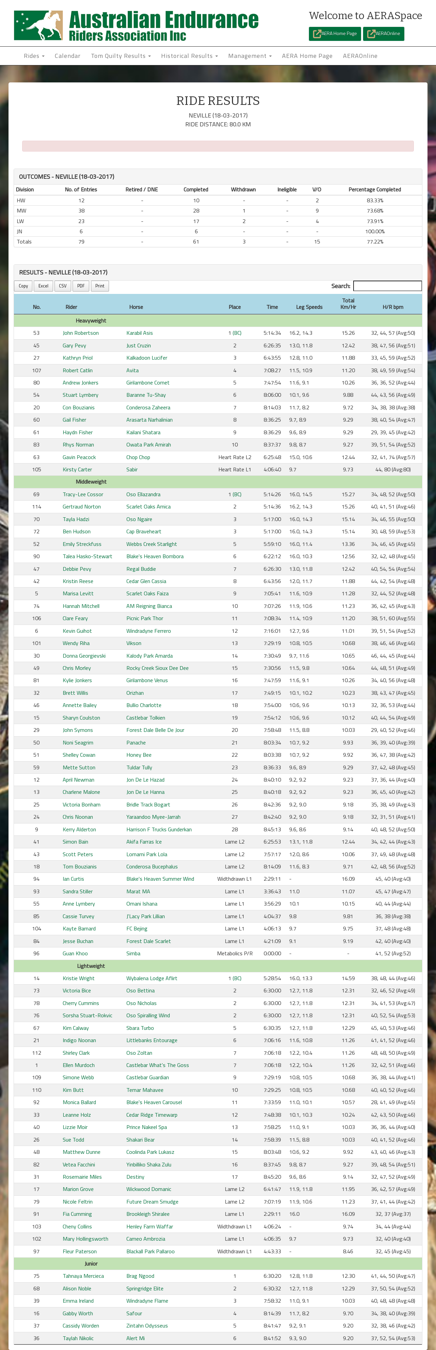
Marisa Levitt (78, 593)
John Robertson (81, 333)
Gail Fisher (74, 419)
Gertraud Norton (82, 506)
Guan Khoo (75, 953)
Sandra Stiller (78, 891)
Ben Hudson (77, 531)
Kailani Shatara (143, 432)
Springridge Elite (145, 1288)
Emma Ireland (78, 1301)
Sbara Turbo (140, 1028)
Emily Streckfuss (82, 544)
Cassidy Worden (81, 1325)
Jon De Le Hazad (145, 779)
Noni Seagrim (78, 742)
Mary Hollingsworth (85, 1239)
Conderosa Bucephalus (152, 866)
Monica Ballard (79, 1102)
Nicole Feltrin (78, 1201)
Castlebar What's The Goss (157, 1065)
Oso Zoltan (139, 1053)
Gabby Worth (78, 1313)
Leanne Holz (77, 1115)
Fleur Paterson (80, 1251)
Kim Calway (76, 1028)
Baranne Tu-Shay (146, 395)
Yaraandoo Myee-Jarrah (153, 817)
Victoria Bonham (81, 804)
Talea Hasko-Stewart (87, 556)
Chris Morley (77, 668)
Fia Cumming (77, 1214)
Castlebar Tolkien (145, 717)
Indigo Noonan (79, 1040)
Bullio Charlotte (143, 705)
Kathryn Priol (78, 358)
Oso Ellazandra (143, 494)
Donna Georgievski (84, 656)
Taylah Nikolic (78, 1338)
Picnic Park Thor (144, 618)
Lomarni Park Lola (146, 854)
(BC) (237, 333)
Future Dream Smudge (152, 1201)
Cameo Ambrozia (145, 1239)
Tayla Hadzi (76, 519)
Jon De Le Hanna (145, 792)
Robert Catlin (78, 370)
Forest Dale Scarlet (148, 941)
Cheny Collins (77, 1226)
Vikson (133, 643)
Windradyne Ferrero (148, 631)
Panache (136, 742)
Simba (133, 953)
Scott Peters (78, 854)
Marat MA (138, 891)
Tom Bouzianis (80, 866)
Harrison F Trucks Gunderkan (159, 829)
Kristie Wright (79, 978)
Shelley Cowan (79, 755)
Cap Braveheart (143, 531)
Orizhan (135, 693)
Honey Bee (139, 755)
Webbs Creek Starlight (151, 544)
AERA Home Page (335, 34)
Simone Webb (78, 1077)
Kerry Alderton (79, 829)
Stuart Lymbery (80, 395)
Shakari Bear (140, 1139)
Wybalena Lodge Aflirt (151, 978)
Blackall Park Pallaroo (150, 1251)
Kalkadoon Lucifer (146, 358)
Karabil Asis (139, 333)
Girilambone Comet (148, 382)
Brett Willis (75, 693)
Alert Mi (135, 1338)
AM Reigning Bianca (149, 606)
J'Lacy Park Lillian (145, 916)
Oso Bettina (140, 990)
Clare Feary (75, 618)
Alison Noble (77, 1288)
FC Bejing (136, 928)
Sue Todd (73, 1139)
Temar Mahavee (145, 1090)
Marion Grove (78, 1189)
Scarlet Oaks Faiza (147, 593)
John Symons (78, 730)
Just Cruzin (138, 345)
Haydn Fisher (78, 432)
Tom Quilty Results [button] (121, 55)
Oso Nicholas (141, 1003)
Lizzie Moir (75, 1127)
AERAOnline (383, 34)
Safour (134, 1313)
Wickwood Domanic (148, 1189)
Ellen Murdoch (79, 1065)
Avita (132, 370)
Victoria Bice (77, 990)
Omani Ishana (141, 903)
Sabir (132, 469)
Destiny (135, 1177)
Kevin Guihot (77, 631)
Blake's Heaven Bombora (155, 556)
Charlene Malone (81, 792)
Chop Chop (138, 457)
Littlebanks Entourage (151, 1040)
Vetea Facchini (79, 1164)
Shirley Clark (76, 1053)
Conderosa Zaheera (148, 407)
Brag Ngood (140, 1276)
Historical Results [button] (189, 55)
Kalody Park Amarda (149, 656)
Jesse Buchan (78, 941)
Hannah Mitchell (81, 606)
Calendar (68, 55)
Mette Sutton (79, 767)
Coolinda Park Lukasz (150, 1152)
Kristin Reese (78, 581)
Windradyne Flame (147, 1301)
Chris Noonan (78, 817)
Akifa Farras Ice (144, 841)
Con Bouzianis (79, 407)
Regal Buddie (141, 569)
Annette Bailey (80, 705)
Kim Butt (73, 1090)
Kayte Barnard (79, 928)
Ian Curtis (73, 879)
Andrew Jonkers (80, 382)
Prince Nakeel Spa (146, 1127)
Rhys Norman (78, 444)
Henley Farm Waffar (149, 1226)
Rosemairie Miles (82, 1177)
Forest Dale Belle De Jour (155, 730)
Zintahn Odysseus (147, 1325)
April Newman (78, 779)
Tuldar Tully (139, 767)
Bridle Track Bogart (148, 804)
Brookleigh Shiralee (148, 1214)
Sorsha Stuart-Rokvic (87, 1015)
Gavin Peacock (79, 457)
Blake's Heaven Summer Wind (160, 879)
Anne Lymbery (79, 903)
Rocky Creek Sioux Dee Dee (157, 668)
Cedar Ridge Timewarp (151, 1115)
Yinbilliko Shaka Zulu (148, 1164)
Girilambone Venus (147, 680)
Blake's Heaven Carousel (154, 1102)
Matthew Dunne (81, 1152)
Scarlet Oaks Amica (148, 506)
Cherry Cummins (81, 1003)
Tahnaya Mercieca (83, 1276)
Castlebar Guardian (147, 1077)
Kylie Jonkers (77, 680)
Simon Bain (75, 841)
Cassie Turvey (78, 916)
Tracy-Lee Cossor (83, 494)
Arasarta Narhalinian (149, 419)
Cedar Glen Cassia (146, 581)
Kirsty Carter (77, 469)
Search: (376, 286)
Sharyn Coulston (81, 717)
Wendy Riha (76, 643)
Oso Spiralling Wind (148, 1015)
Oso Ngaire (139, 519)
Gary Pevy (74, 345)
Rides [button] (34, 55)
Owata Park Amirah (148, 444)
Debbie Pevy (77, 569)
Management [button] (250, 55)
